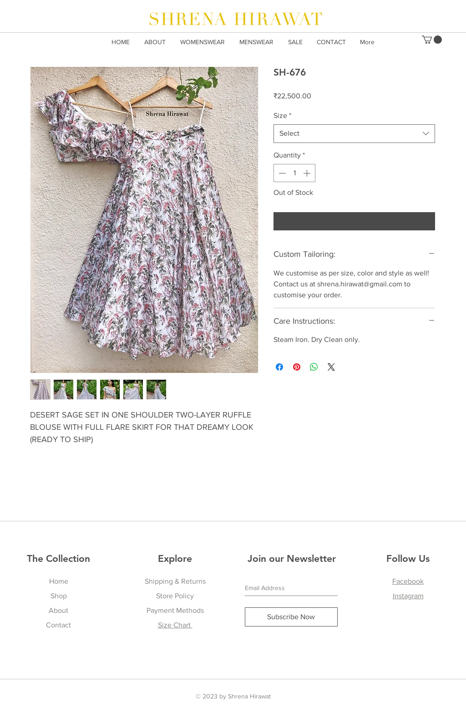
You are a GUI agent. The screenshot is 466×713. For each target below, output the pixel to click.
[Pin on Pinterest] (296, 367)
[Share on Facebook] (279, 367)
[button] (432, 40)
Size (282, 115)
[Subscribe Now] (291, 616)
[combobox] (354, 133)
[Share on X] (331, 367)
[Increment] (307, 173)
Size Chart (175, 625)
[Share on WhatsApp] (314, 367)
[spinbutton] (294, 173)
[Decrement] (281, 173)
